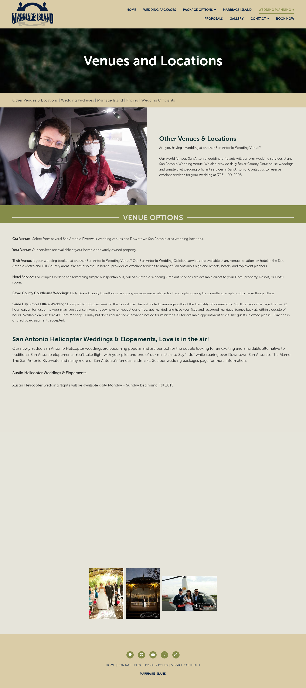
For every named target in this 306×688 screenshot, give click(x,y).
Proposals (213, 18)
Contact (260, 18)
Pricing (132, 100)
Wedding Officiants (158, 100)
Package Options (199, 9)
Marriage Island (237, 9)
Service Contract (185, 665)
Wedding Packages (159, 9)
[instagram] (164, 654)
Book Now (285, 18)
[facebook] (130, 654)
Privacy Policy (157, 665)
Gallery (237, 18)
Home (131, 9)
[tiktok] (176, 654)
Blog (138, 665)
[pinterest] (141, 654)
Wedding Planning (276, 9)
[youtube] (153, 654)
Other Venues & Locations (35, 100)
